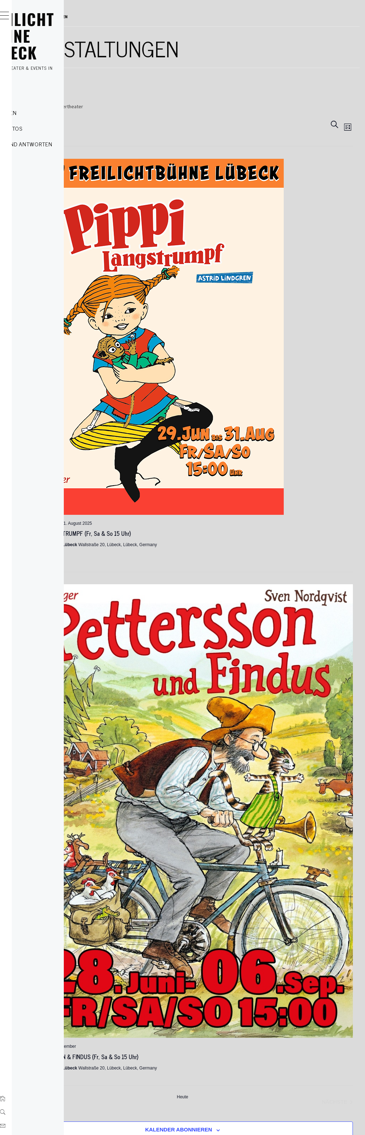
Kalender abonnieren (232, 925)
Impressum (130, 1027)
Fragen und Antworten (61, 143)
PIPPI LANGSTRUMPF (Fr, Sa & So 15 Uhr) (188, 480)
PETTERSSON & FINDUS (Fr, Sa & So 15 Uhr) (192, 852)
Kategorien (43, 112)
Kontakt (39, 159)
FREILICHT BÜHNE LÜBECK (62, 35)
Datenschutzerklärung (141, 1015)
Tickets (37, 96)
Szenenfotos (46, 128)
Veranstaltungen (136, 106)
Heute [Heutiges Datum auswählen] (236, 892)
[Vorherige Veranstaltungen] (131, 898)
